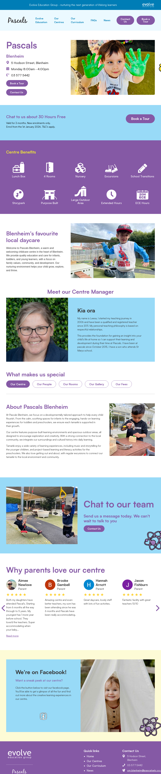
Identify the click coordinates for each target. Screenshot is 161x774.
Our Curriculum (77, 20)
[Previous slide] (3, 608)
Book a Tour (146, 20)
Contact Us (125, 20)
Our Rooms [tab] (70, 384)
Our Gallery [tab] (96, 384)
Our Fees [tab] (122, 384)
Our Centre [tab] (17, 384)
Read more (12, 635)
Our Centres (59, 20)
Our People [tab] (44, 384)
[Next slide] (158, 608)
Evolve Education (41, 20)
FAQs (94, 20)
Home (90, 756)
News (107, 20)
